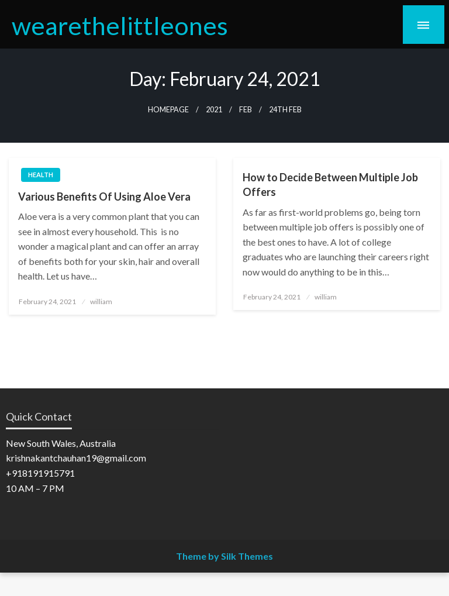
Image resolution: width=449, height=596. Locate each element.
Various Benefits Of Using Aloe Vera (104, 196)
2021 (214, 109)
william (101, 301)
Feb (245, 109)
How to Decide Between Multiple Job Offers (330, 184)
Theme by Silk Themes (224, 555)
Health (40, 174)
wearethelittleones (120, 25)
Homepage (168, 109)
